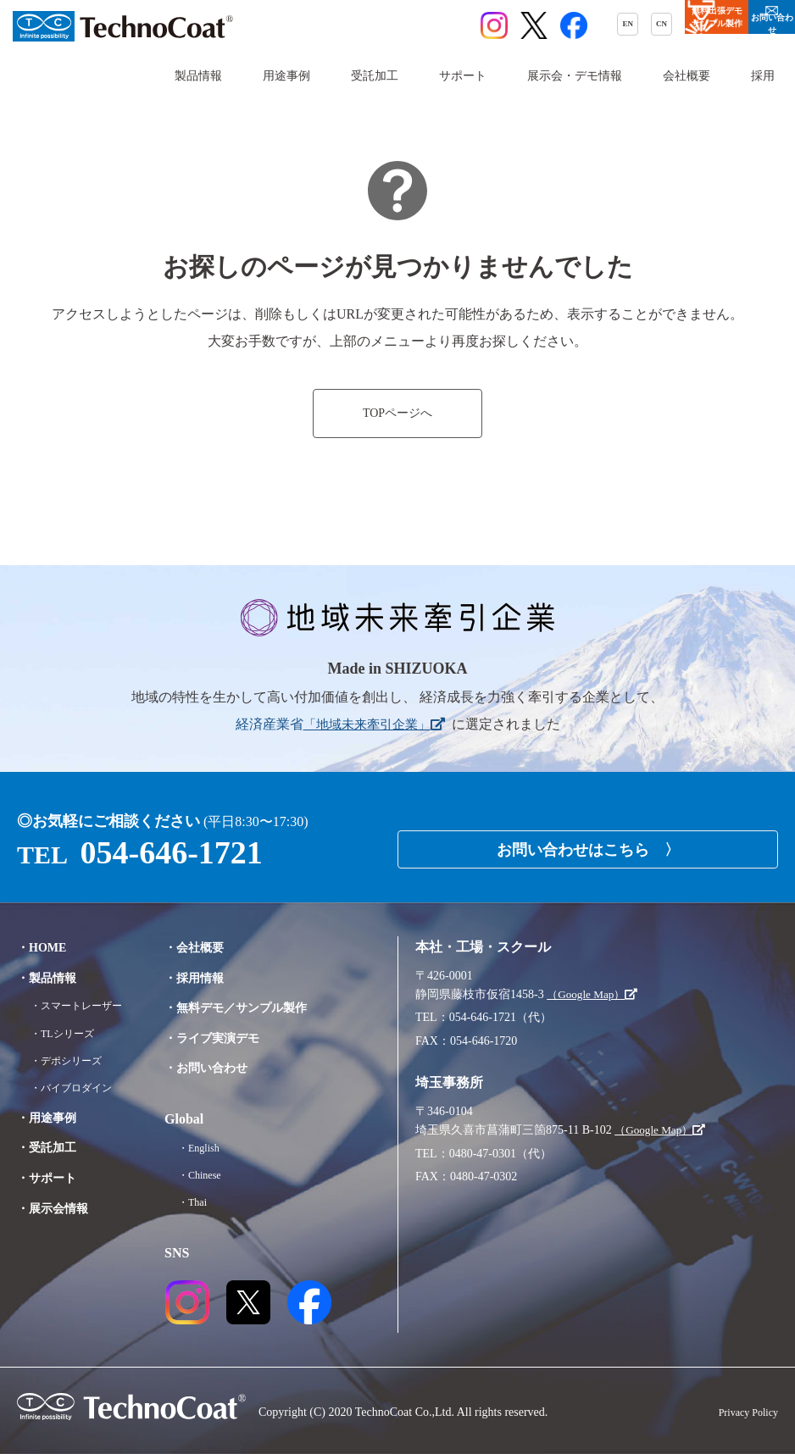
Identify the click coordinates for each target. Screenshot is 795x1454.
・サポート (51, 1196)
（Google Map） (595, 994)
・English (214, 1147)
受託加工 (374, 75)
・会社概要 (210, 947)
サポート (462, 75)
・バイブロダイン (78, 1107)
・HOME (45, 947)
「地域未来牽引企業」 (373, 724)
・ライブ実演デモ (230, 1037)
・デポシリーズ (72, 1079)
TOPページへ (397, 413)
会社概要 (686, 75)
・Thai (207, 1202)
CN (503, 26)
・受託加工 (51, 1166)
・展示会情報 (57, 1226)
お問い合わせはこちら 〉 (588, 844)
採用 (763, 75)
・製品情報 (51, 977)
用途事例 (286, 75)
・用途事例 (51, 1136)
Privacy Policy (743, 1412)
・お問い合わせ (223, 1067)
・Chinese (215, 1174)
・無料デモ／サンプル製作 (257, 1007)
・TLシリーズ (67, 1052)
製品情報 (198, 75)
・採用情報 (210, 977)
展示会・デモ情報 (574, 75)
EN (457, 26)
